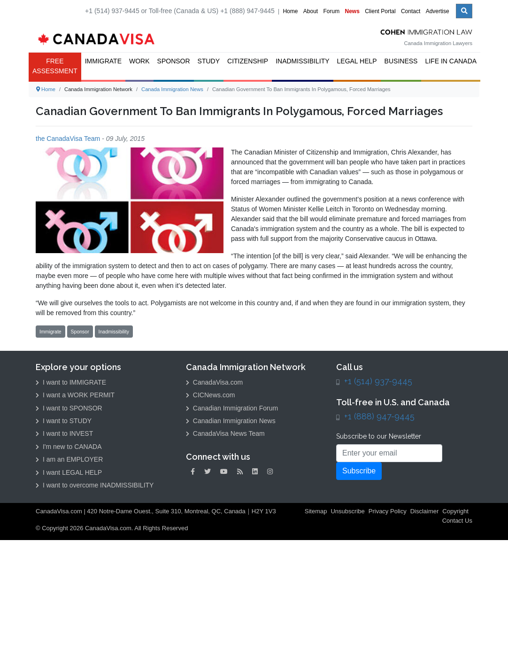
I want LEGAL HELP (69, 472)
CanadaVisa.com (214, 382)
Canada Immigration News (172, 89)
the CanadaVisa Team (68, 138)
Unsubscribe (347, 511)
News (352, 11)
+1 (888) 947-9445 (379, 416)
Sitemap (316, 511)
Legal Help (357, 61)
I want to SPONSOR (69, 408)
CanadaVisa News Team (225, 433)
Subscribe (359, 471)
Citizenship (247, 61)
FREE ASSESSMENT (54, 66)
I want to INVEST (64, 433)
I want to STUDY (64, 421)
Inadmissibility (302, 61)
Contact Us (457, 520)
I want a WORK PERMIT (75, 395)
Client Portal (380, 11)
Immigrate (103, 61)
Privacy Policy (388, 511)
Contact (410, 11)
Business (401, 61)
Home (290, 11)
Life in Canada (451, 61)
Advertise (437, 11)
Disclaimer (424, 511)
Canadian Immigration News (231, 421)
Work (139, 61)
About (310, 11)
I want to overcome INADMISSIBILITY (95, 485)
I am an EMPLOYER (69, 459)
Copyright (455, 511)
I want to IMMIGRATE (71, 382)
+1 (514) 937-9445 (378, 381)
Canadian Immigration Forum (232, 408)
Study (209, 61)
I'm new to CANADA (69, 446)
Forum (331, 11)
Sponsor (173, 61)
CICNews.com (210, 395)
